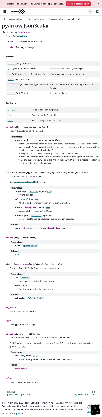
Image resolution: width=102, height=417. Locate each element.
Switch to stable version (78, 3)
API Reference (39, 19)
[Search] (90, 11)
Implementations (15, 19)
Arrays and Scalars (56, 19)
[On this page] (97, 11)
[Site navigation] (5, 11)
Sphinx (18, 413)
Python (28, 19)
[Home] (4, 19)
